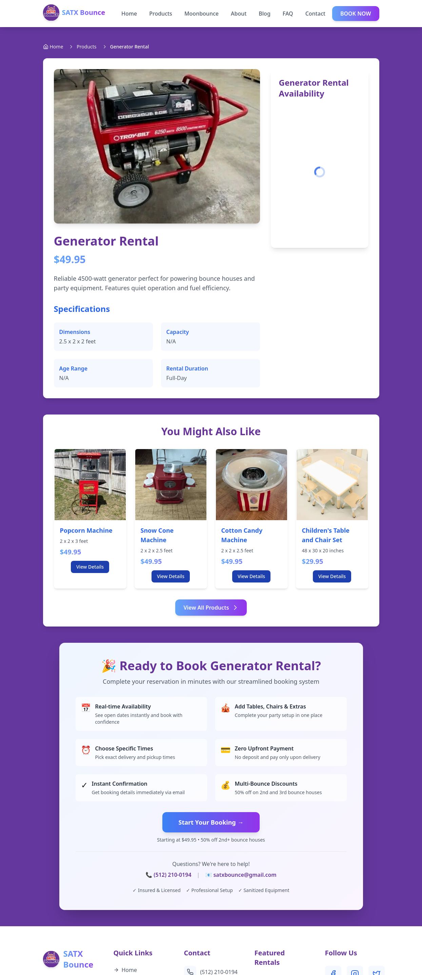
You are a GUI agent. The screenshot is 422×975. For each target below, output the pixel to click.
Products (160, 13)
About (238, 13)
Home (129, 13)
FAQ (288, 13)
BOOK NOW (355, 13)
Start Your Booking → (211, 822)
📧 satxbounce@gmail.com (240, 874)
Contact (315, 13)
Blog (264, 13)
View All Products (210, 607)
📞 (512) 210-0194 (168, 874)
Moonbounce (201, 13)
